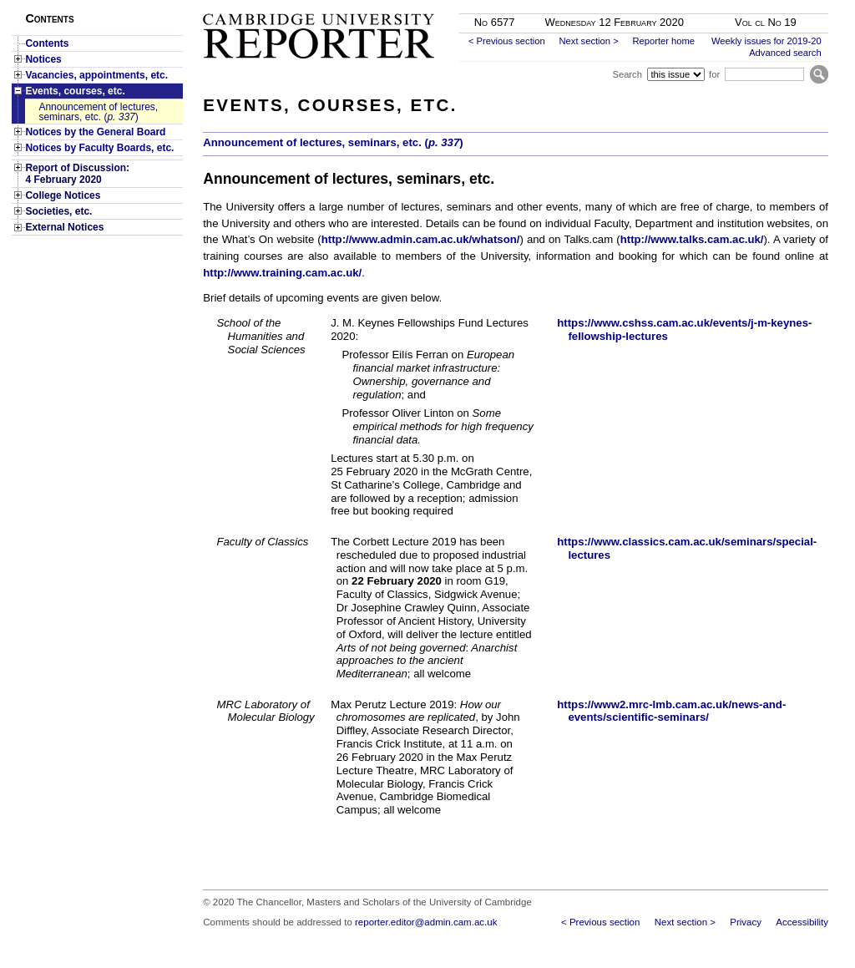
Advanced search (785, 53)
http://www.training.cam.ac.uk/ (282, 272)
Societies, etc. (58, 211)
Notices (43, 59)
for (714, 74)
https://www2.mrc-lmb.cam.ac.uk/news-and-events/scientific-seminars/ (671, 711)
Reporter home (663, 41)
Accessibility (802, 922)
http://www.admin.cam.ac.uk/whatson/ (420, 239)
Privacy (745, 922)
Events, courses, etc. (74, 91)
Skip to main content (784, 5)
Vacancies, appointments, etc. (96, 75)
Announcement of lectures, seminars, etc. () (98, 112)
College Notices (62, 195)
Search (626, 74)
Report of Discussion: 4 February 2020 (77, 173)
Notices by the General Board (95, 132)
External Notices (64, 227)
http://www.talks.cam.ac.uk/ (692, 239)
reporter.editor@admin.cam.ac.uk (426, 922)
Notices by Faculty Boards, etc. (99, 148)
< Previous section (506, 41)
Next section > (588, 41)
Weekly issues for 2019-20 (766, 41)
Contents (46, 43)
